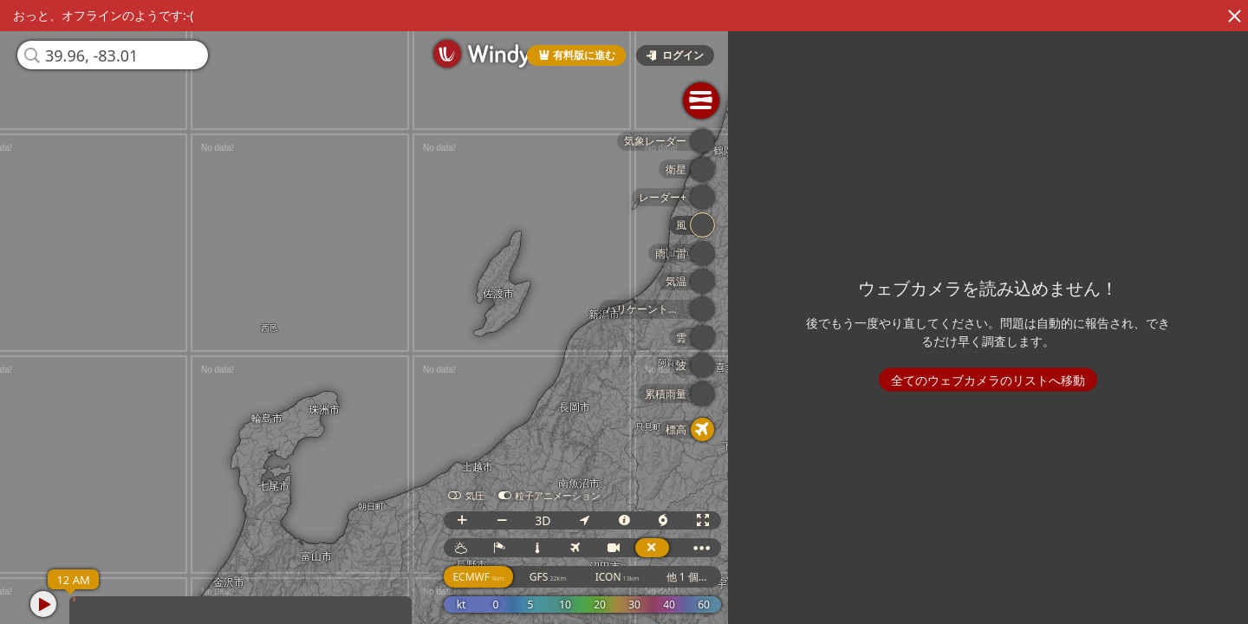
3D (543, 520)
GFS (548, 576)
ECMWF (479, 576)
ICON (618, 576)
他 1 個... (687, 576)
